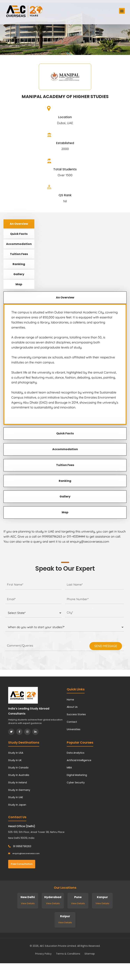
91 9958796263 (19, 846)
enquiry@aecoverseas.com (24, 853)
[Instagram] (27, 732)
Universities (73, 729)
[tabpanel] (65, 364)
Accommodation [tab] (19, 244)
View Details (28, 903)
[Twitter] (11, 732)
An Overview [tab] (19, 224)
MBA (69, 767)
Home (70, 699)
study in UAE (44, 531)
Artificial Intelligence (79, 760)
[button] (122, 11)
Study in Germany (19, 790)
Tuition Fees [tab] (19, 254)
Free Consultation (22, 864)
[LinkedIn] (35, 732)
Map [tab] (19, 284)
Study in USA (15, 753)
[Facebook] (19, 732)
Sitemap (90, 953)
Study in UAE (15, 797)
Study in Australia (18, 775)
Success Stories (76, 714)
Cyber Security (76, 782)
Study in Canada (18, 767)
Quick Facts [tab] (19, 234)
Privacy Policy (43, 953)
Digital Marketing (77, 775)
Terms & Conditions (68, 953)
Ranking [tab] (19, 264)
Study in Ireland (17, 782)
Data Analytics (75, 753)
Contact (72, 722)
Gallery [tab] (18, 274)
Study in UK (15, 760)
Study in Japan (17, 804)
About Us (72, 707)
